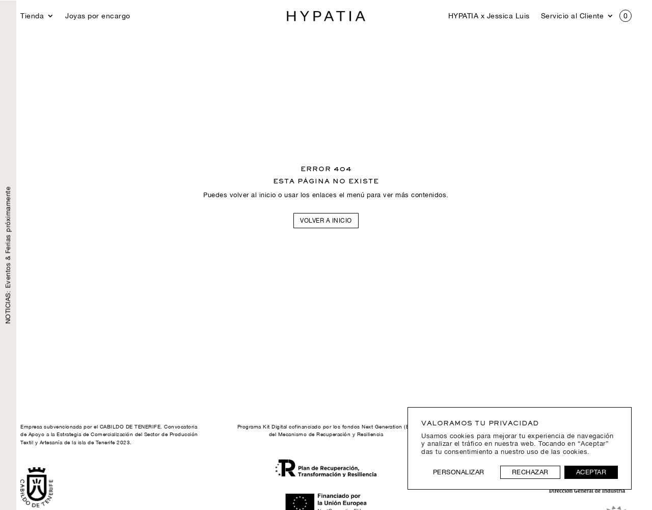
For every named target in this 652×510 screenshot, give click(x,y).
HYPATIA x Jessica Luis (489, 16)
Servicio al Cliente (572, 16)
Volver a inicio (326, 220)
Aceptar (591, 472)
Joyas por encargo (97, 16)
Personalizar (458, 472)
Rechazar (530, 472)
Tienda (32, 16)
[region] (520, 448)
